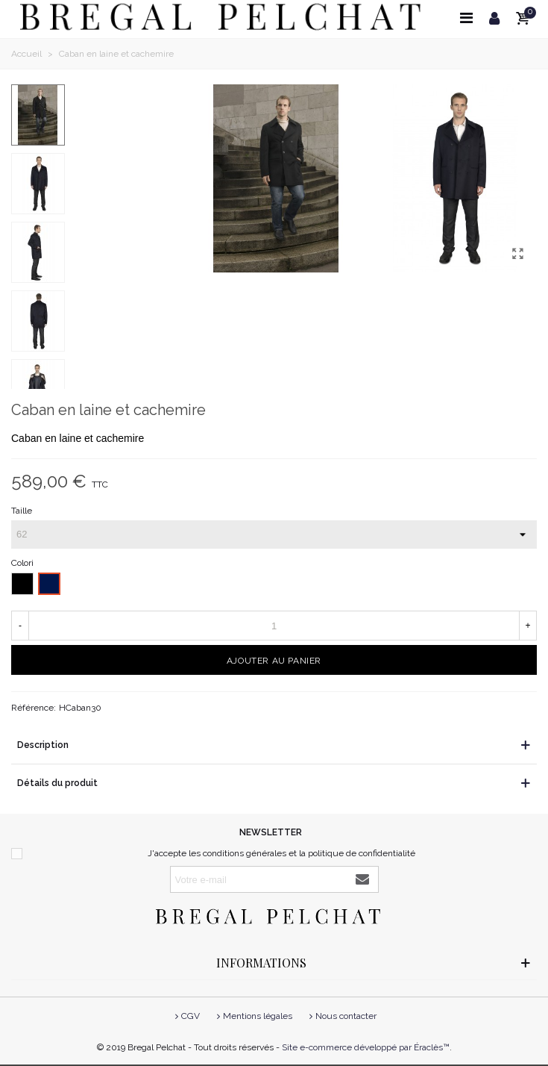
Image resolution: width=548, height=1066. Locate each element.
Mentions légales (253, 1016)
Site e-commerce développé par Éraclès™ (366, 1047)
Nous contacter (341, 1016)
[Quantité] (274, 625)
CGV (186, 1016)
